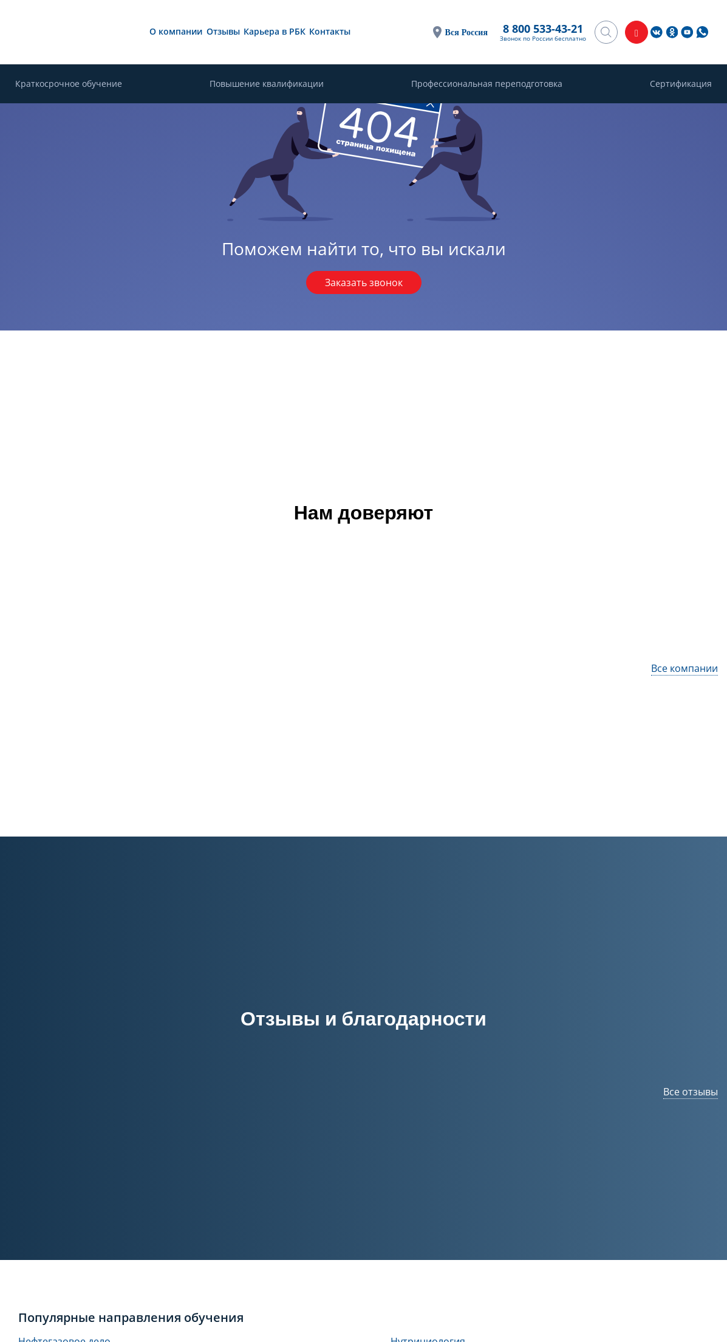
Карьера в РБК (274, 31)
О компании (175, 31)
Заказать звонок (364, 282)
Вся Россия (466, 31)
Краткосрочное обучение (68, 83)
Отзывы (223, 31)
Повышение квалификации (267, 83)
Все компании (684, 668)
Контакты (329, 31)
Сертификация (681, 83)
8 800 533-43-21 (543, 28)
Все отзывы (690, 1091)
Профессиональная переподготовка (486, 83)
